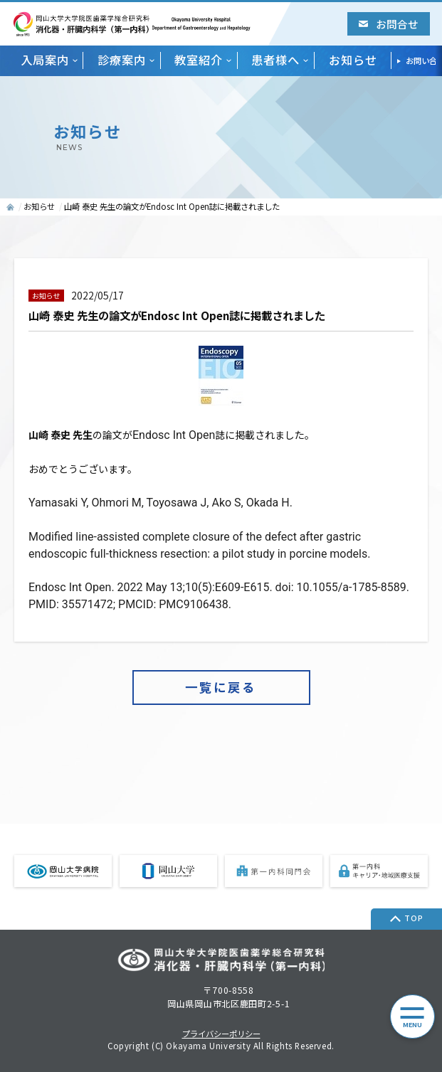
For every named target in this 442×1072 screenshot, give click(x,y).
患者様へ (275, 60)
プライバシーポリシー (221, 1034)
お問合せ (389, 23)
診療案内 (122, 60)
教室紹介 (198, 60)
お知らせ (353, 60)
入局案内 (45, 60)
